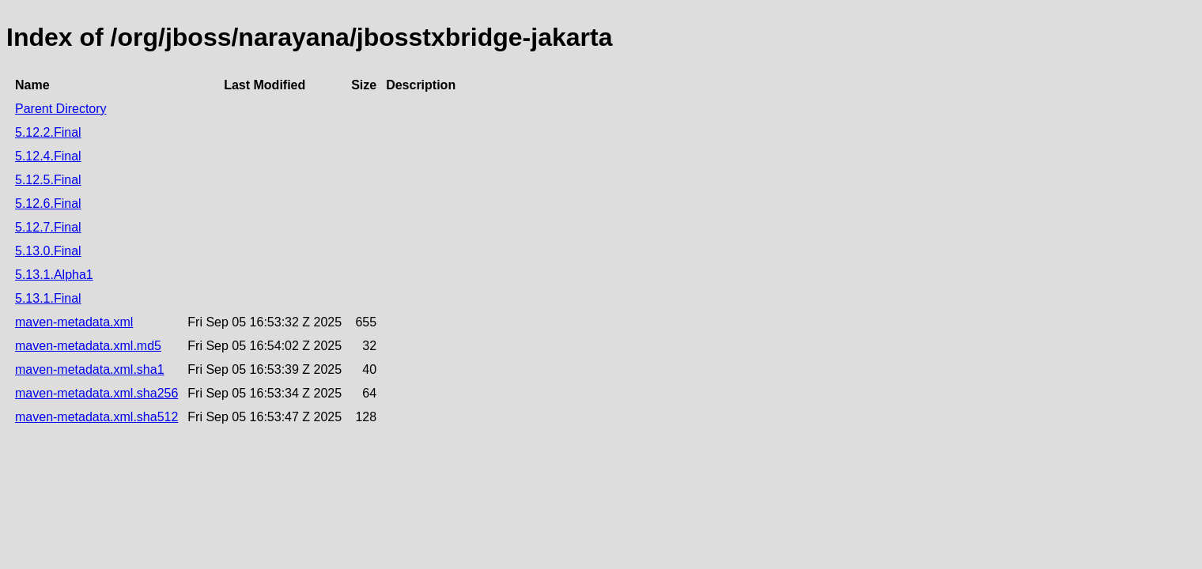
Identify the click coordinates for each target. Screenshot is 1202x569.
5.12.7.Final (48, 227)
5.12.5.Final (48, 180)
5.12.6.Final (48, 203)
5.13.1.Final (48, 298)
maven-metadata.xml (74, 322)
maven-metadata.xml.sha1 (89, 369)
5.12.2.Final (48, 132)
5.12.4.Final (48, 156)
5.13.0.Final (48, 251)
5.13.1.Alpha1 (54, 274)
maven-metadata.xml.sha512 (96, 417)
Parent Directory (61, 108)
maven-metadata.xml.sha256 (96, 393)
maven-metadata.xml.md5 (88, 345)
